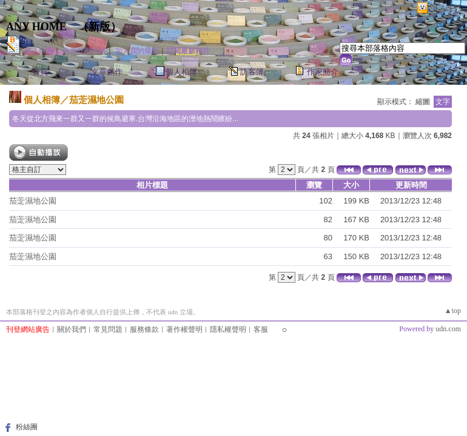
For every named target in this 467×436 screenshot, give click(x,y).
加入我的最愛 (137, 51)
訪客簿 (252, 71)
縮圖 (422, 101)
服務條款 (144, 329)
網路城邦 (445, 8)
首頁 (40, 71)
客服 (261, 329)
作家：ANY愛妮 (50, 40)
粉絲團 (27, 427)
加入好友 (38, 51)
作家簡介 (322, 71)
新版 (99, 27)
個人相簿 (181, 71)
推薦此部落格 (84, 51)
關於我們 (71, 329)
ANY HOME (36, 27)
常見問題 (108, 329)
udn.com (448, 329)
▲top (453, 310)
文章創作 (107, 71)
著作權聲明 (184, 329)
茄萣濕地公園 (96, 99)
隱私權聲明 (228, 329)
